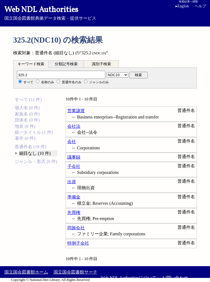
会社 (71, 141)
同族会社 (76, 227)
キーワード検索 (31, 64)
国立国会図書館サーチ (75, 272)
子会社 (73, 166)
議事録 (73, 157)
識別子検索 (101, 64)
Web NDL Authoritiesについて (128, 277)
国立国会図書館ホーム (26, 272)
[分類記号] (61, 75)
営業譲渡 (76, 110)
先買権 (73, 212)
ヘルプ (200, 6)
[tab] (31, 63)
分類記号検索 (66, 64)
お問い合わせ (175, 277)
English (182, 6)
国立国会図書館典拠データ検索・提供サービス (105, 12)
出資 (71, 181)
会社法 (73, 126)
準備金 (73, 197)
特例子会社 (78, 243)
